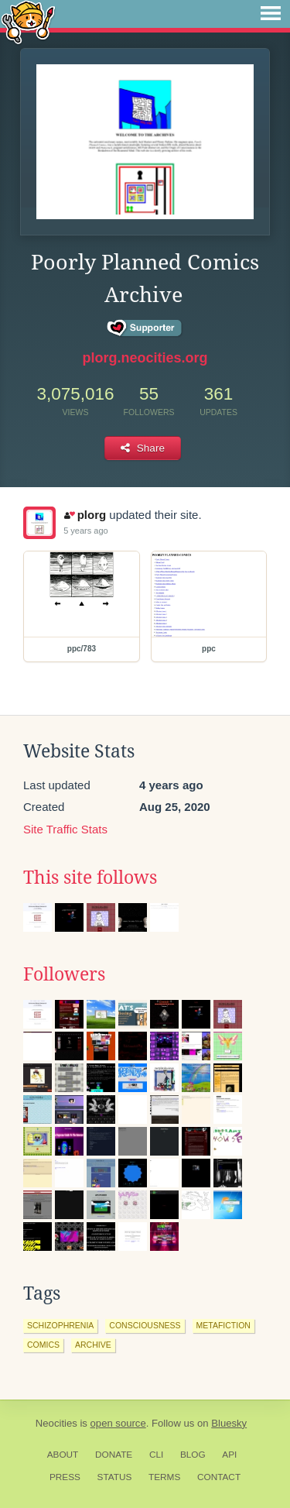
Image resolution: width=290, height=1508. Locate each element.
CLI (156, 1454)
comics (43, 1344)
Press (64, 1477)
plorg (85, 514)
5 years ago (85, 530)
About (63, 1454)
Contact (219, 1477)
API (229, 1454)
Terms (164, 1477)
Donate (113, 1454)
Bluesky (229, 1423)
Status (114, 1477)
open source (118, 1423)
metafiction (223, 1325)
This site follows (90, 877)
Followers (64, 974)
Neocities (56, 1423)
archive (93, 1344)
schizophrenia (60, 1325)
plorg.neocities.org (144, 358)
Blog (193, 1454)
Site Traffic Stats (65, 829)
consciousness (144, 1325)
